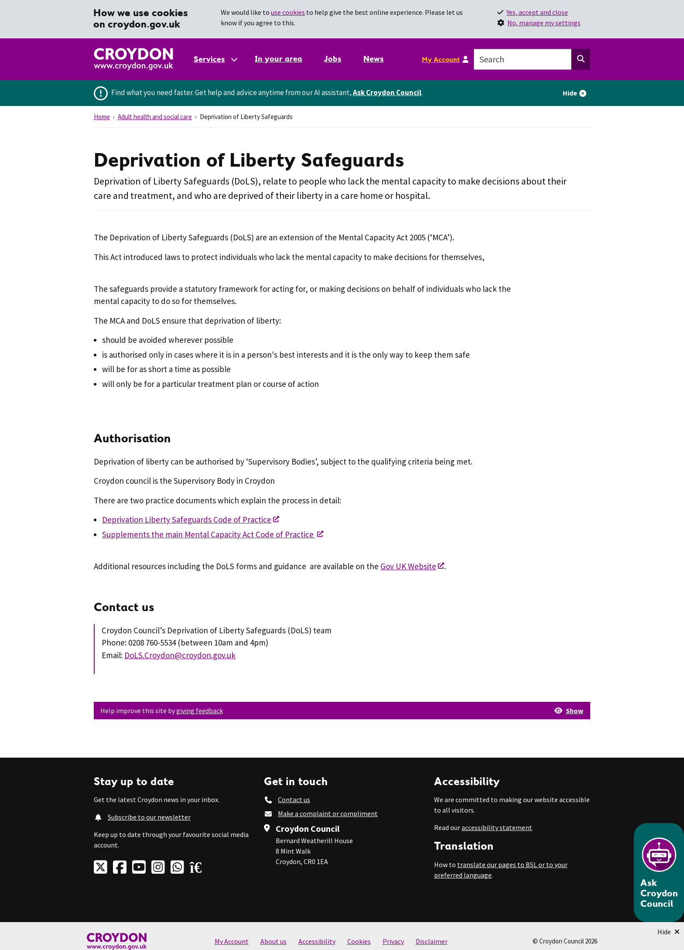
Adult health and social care (155, 117)
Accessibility (316, 941)
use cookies (288, 12)
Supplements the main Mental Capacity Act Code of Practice (208, 534)
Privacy (393, 941)
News (373, 58)
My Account (441, 59)
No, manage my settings (544, 22)
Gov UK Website (408, 566)
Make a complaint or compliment (328, 813)
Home (102, 117)
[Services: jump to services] (215, 59)
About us (273, 941)
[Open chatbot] (659, 872)
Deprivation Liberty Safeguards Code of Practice (186, 519)
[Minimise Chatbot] (668, 931)
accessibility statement (497, 827)
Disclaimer (432, 941)
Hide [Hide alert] (570, 93)
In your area (278, 58)
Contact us (294, 799)
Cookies (359, 941)
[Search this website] (580, 59)
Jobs (333, 58)
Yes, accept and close (537, 12)
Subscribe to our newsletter (149, 817)
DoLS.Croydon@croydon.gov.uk (180, 655)
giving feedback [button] (199, 710)
